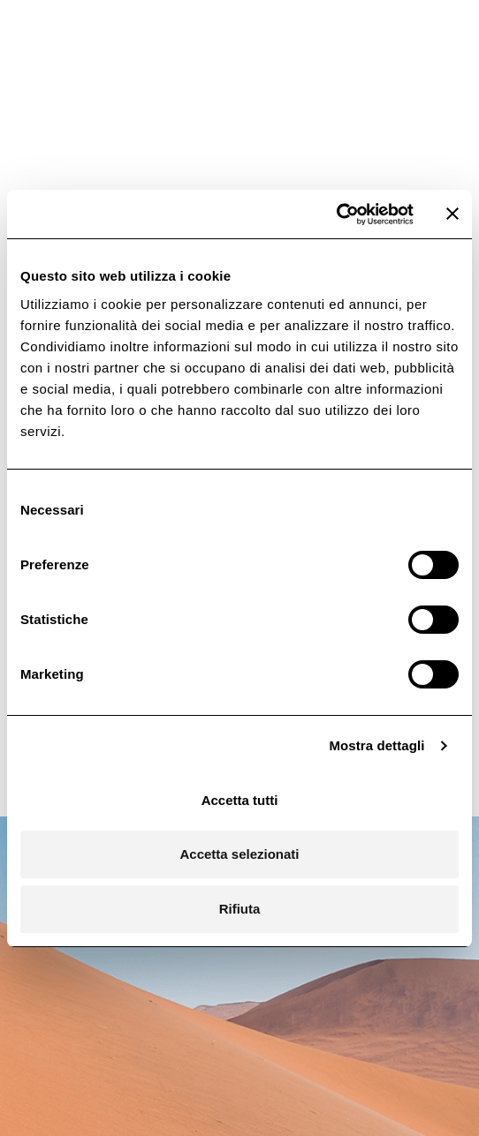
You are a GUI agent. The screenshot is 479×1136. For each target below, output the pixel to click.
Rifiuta (240, 908)
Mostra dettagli (376, 745)
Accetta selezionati (239, 853)
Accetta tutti (239, 800)
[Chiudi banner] (452, 213)
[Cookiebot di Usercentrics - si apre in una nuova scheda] (336, 214)
